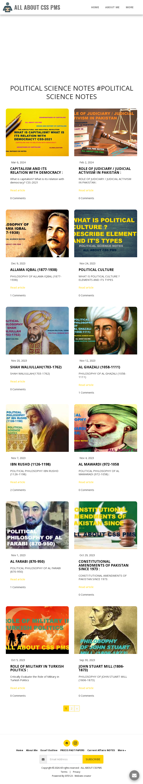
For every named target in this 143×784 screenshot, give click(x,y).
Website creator (83, 777)
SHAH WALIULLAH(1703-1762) (36, 367)
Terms (64, 772)
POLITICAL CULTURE (96, 270)
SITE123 (69, 777)
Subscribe (93, 760)
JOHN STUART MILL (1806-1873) (101, 669)
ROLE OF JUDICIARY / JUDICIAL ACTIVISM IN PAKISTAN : (105, 170)
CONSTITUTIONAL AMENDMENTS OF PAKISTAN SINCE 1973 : (104, 566)
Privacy (76, 772)
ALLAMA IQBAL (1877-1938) (33, 270)
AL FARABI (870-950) (27, 562)
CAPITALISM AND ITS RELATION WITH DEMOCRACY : (36, 170)
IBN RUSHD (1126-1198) (30, 465)
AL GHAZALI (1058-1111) (99, 367)
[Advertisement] (70, 25)
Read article (17, 190)
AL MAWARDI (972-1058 (99, 465)
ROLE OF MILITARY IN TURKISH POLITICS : (37, 669)
